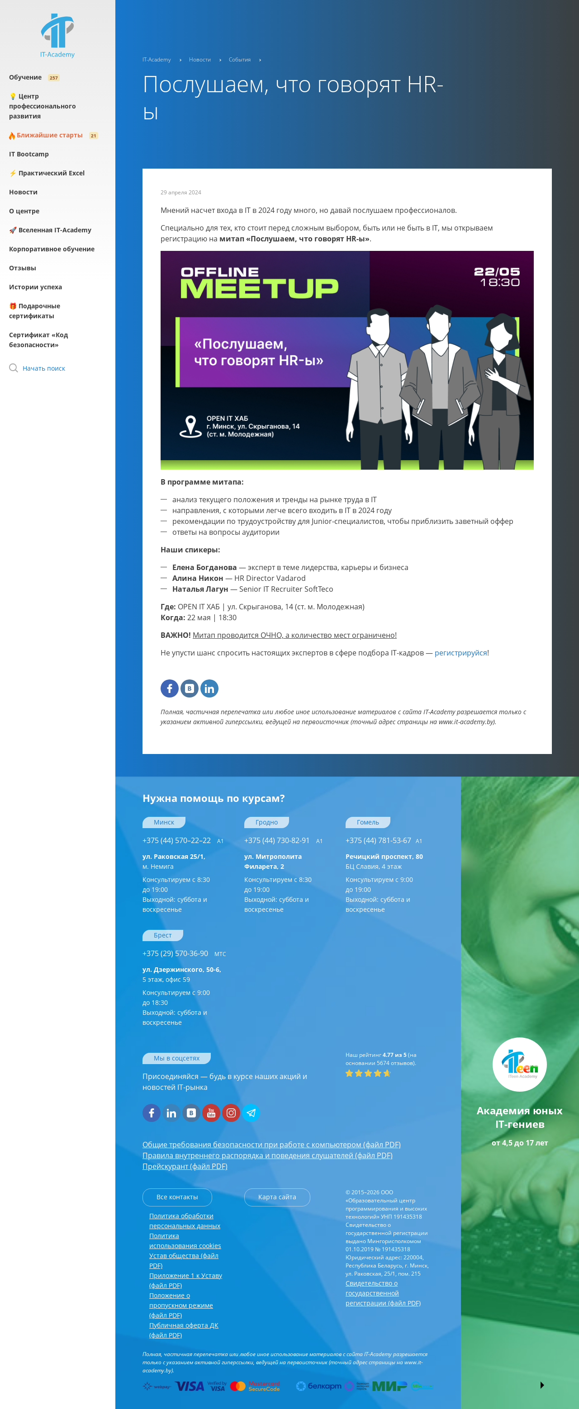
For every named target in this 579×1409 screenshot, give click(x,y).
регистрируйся (461, 653)
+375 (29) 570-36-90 (184, 953)
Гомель (368, 822)
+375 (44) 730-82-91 (283, 840)
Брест (163, 935)
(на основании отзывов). (381, 1059)
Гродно (267, 822)
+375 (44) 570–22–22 (183, 840)
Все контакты (177, 1196)
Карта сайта (277, 1196)
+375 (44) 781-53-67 (384, 840)
